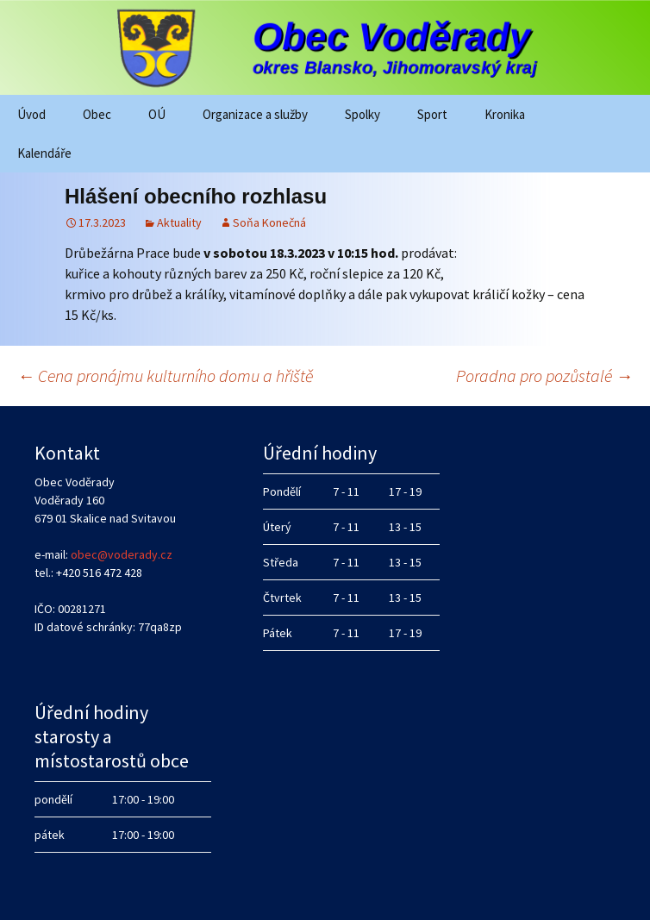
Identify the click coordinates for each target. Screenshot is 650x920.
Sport (432, 114)
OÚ (157, 114)
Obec (97, 114)
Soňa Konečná (269, 222)
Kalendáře (44, 153)
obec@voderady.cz (121, 554)
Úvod (31, 114)
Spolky (362, 114)
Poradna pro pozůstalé (544, 375)
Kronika (504, 114)
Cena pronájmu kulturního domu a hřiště (165, 375)
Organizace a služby (255, 114)
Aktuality (179, 222)
